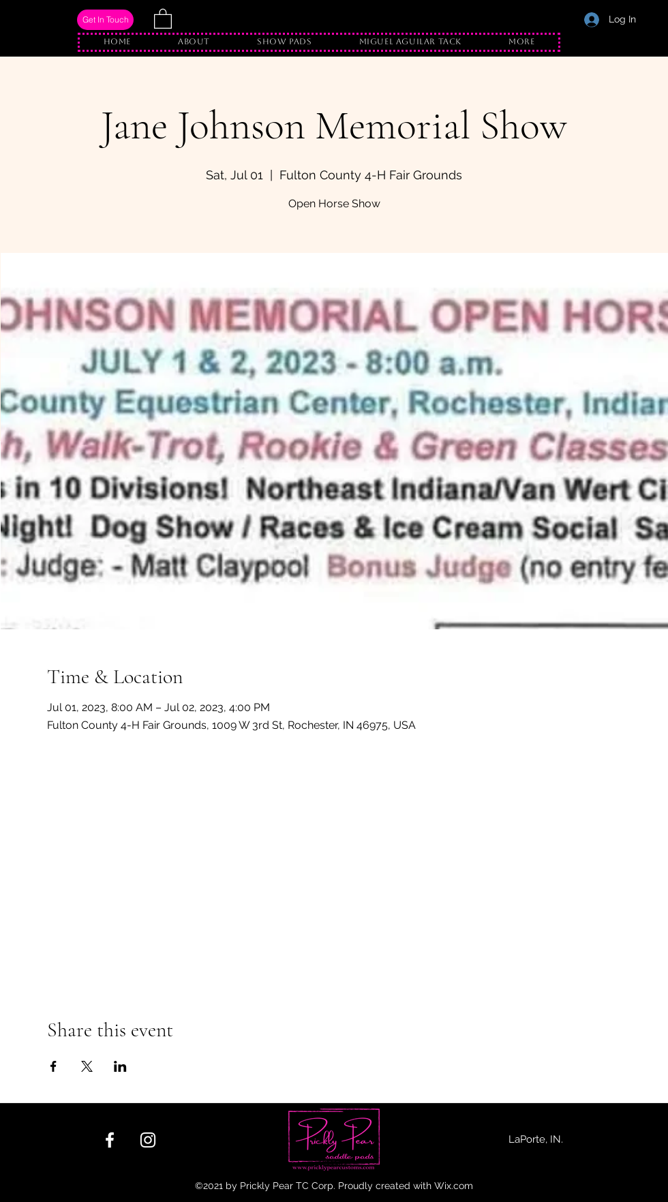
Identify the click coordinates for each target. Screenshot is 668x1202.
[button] (163, 18)
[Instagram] (148, 1140)
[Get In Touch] (105, 20)
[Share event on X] (86, 1066)
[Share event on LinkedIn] (120, 1066)
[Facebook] (110, 1140)
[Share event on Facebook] (53, 1066)
